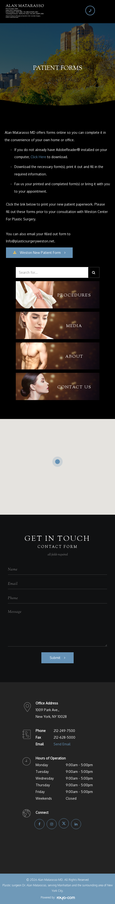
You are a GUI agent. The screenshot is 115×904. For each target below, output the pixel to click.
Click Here (38, 157)
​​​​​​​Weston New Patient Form (37, 253)
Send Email (62, 744)
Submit (55, 658)
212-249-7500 (64, 731)
